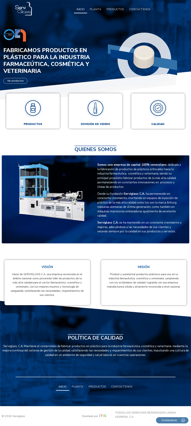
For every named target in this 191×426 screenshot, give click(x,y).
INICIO (81, 9)
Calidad (158, 124)
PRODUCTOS (115, 9)
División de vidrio (95, 124)
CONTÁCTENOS (139, 9)
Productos (33, 124)
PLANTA (95, 9)
